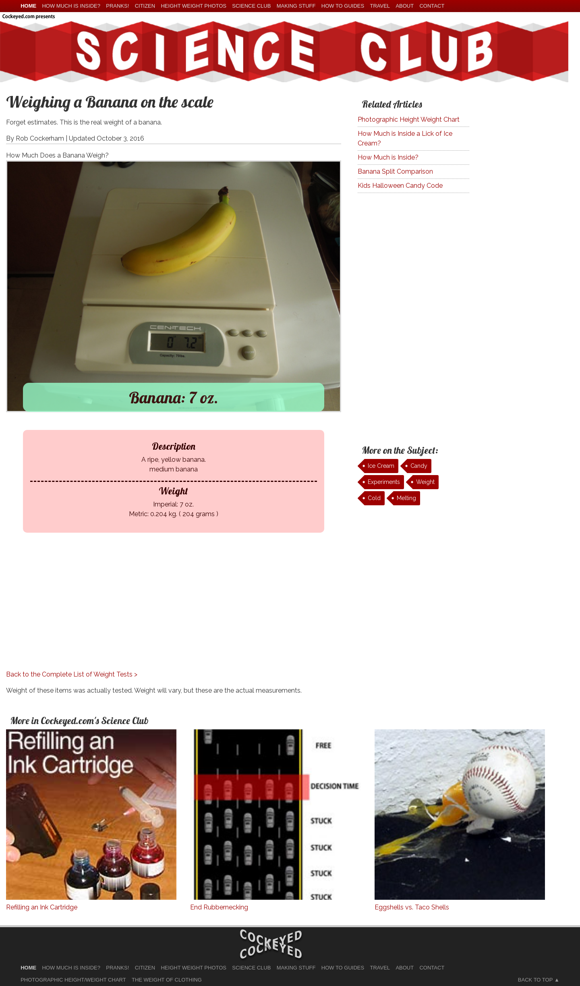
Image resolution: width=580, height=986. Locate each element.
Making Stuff (296, 6)
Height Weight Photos (193, 6)
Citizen (145, 6)
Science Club (251, 6)
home (28, 6)
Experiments (384, 482)
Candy (418, 466)
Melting (406, 498)
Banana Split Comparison (395, 171)
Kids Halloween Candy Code (400, 185)
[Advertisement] (167, 613)
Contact (431, 6)
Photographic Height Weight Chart (409, 119)
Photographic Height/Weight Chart (73, 980)
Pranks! (117, 6)
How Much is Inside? (388, 157)
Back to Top (535, 980)
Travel (380, 6)
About (405, 6)
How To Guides (342, 6)
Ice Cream (381, 466)
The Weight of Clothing (167, 980)
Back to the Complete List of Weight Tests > (71, 674)
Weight (425, 482)
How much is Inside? (71, 6)
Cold (374, 498)
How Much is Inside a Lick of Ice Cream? (405, 138)
